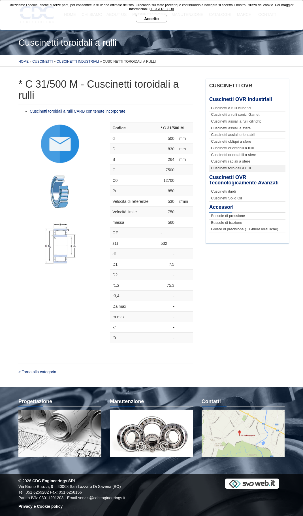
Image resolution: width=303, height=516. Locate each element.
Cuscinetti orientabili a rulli (232, 148)
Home (23, 62)
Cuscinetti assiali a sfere (231, 128)
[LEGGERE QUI (160, 9)
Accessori (221, 207)
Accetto (151, 18)
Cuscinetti (42, 62)
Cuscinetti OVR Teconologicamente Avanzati (244, 180)
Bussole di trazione (226, 222)
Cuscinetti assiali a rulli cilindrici (236, 121)
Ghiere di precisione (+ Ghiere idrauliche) (244, 229)
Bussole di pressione (228, 216)
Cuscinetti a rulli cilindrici (231, 108)
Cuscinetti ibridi (223, 191)
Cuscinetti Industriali (78, 62)
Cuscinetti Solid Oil (226, 198)
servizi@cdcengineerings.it (101, 498)
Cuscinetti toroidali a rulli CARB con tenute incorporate (77, 111)
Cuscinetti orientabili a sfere (233, 155)
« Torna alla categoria (37, 372)
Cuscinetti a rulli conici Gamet (235, 114)
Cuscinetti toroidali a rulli (231, 168)
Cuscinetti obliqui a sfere (231, 141)
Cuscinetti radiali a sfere (230, 161)
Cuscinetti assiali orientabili (233, 134)
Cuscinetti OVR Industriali (240, 99)
